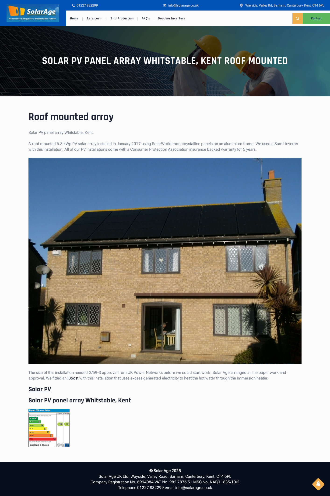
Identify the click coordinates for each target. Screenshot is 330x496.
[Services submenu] (101, 18)
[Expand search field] (297, 18)
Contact (316, 18)
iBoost (72, 378)
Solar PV (39, 389)
